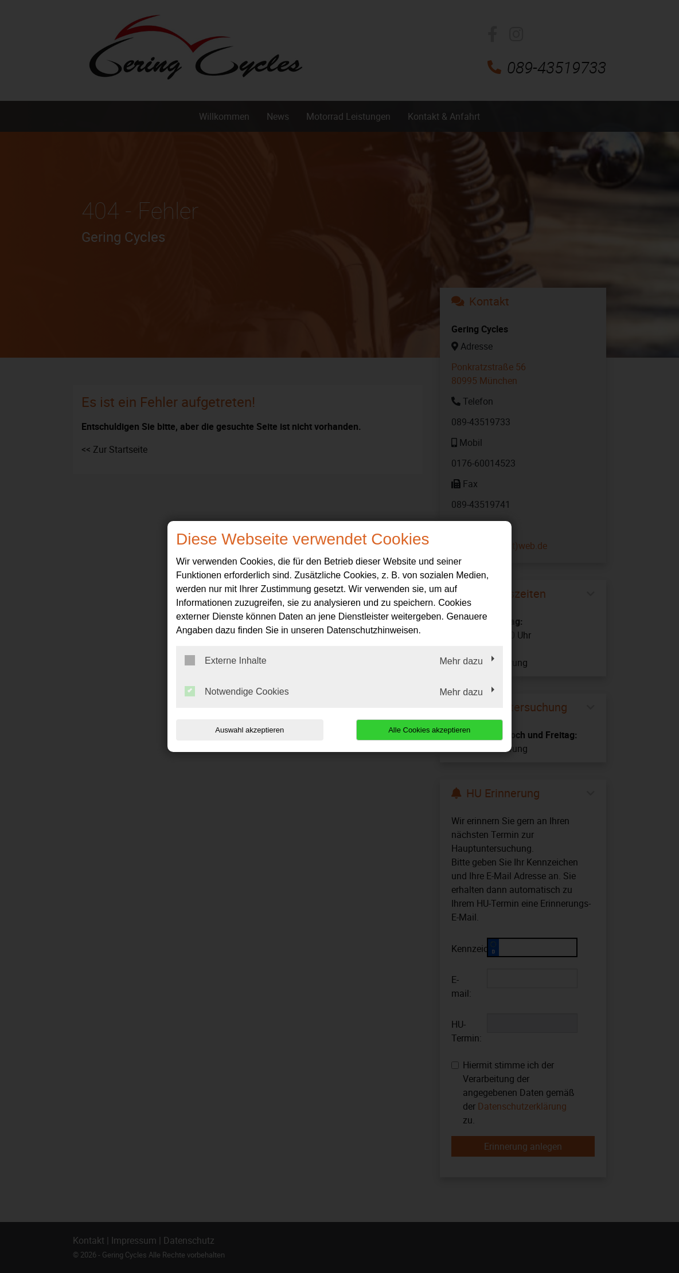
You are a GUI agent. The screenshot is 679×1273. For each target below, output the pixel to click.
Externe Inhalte (226, 660)
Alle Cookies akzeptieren (429, 730)
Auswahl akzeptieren (249, 730)
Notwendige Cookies (237, 691)
